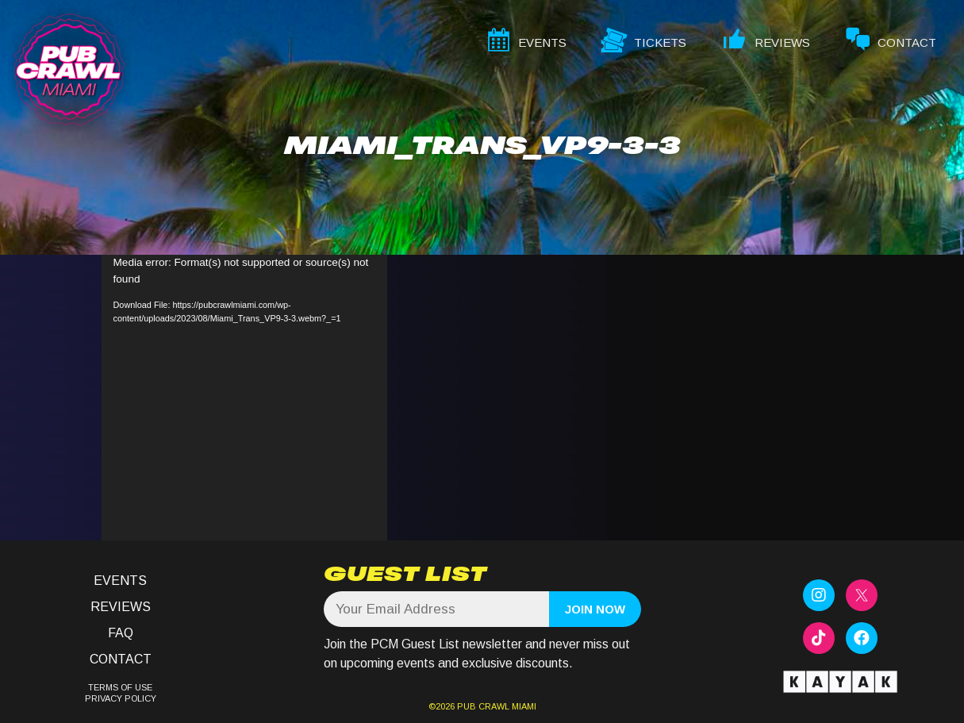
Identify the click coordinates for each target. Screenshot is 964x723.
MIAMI (522, 706)
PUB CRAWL (483, 706)
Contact (121, 659)
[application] (244, 397)
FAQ (120, 633)
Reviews (120, 606)
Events (120, 580)
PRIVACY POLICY (120, 698)
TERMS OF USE (120, 687)
